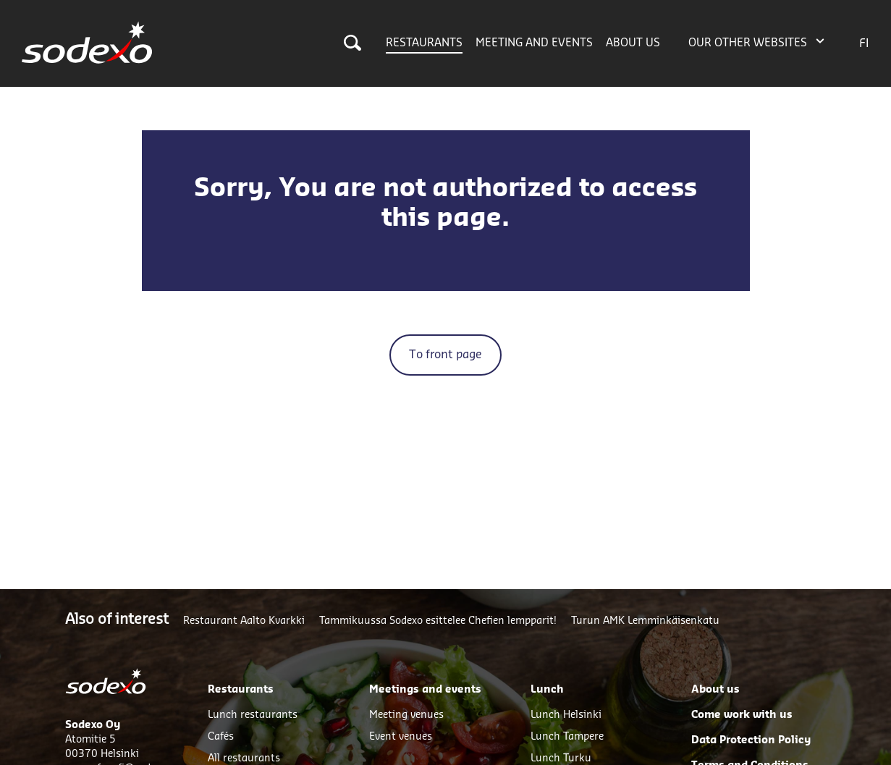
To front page (445, 354)
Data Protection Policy (751, 740)
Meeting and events (534, 43)
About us (633, 43)
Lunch (547, 690)
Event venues (400, 737)
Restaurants (424, 43)
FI (864, 43)
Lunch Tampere (567, 737)
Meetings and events (425, 690)
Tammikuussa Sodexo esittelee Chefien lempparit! (438, 621)
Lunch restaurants (252, 715)
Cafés (221, 737)
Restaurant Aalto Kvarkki (244, 621)
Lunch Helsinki (566, 715)
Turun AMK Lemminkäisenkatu (645, 621)
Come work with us (742, 715)
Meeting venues (406, 715)
